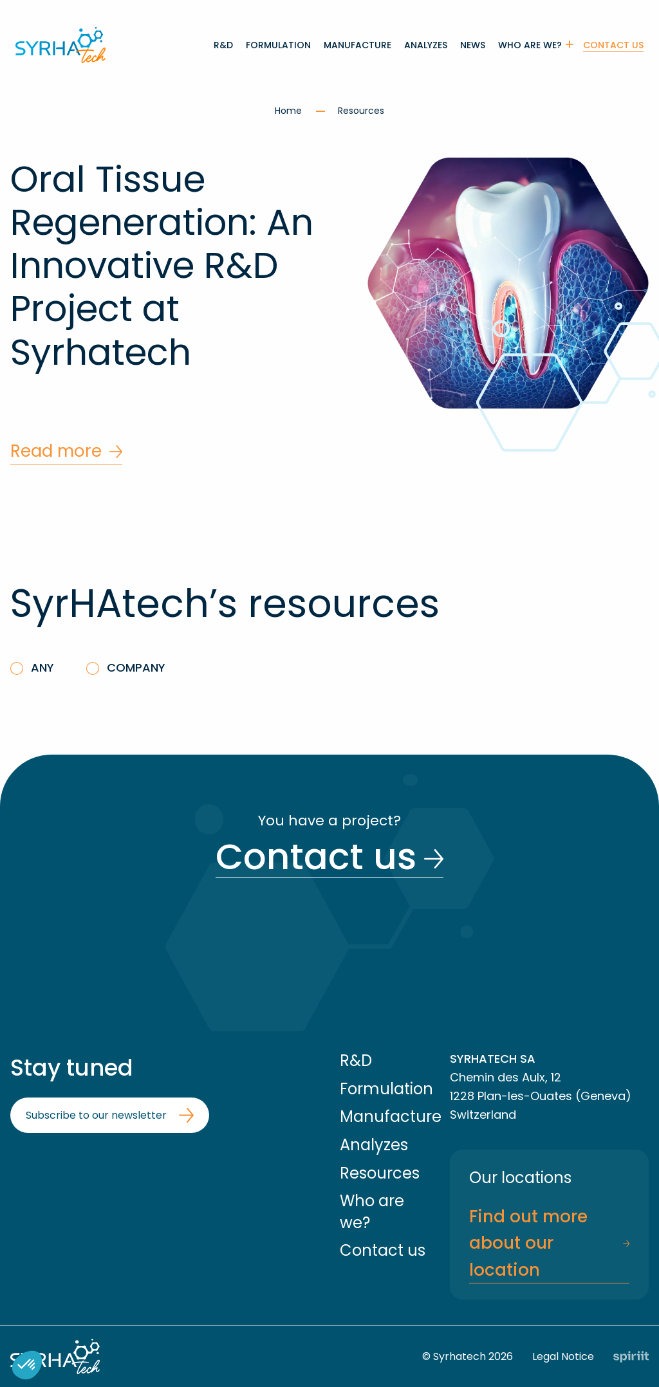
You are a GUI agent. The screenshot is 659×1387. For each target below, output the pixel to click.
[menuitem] (223, 45)
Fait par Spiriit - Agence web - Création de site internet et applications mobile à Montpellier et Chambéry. (631, 1356)
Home (289, 110)
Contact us (613, 45)
